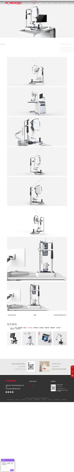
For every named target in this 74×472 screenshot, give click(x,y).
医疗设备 (30, 327)
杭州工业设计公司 (10, 399)
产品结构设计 (23, 399)
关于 (62, 3)
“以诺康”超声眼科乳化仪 (60, 315)
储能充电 (47, 327)
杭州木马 (31, 386)
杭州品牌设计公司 (57, 399)
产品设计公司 (17, 399)
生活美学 (58, 327)
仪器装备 (41, 327)
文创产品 (52, 3)
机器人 (25, 327)
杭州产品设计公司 (37, 399)
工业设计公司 (44, 399)
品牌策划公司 (64, 399)
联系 (66, 3)
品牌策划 (40, 3)
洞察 (58, 3)
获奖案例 (20, 327)
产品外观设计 (30, 399)
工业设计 (34, 3)
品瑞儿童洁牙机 (11, 315)
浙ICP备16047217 (46, 398)
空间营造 (46, 3)
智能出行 (12, 329)
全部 (16, 327)
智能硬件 (52, 327)
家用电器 (36, 327)
